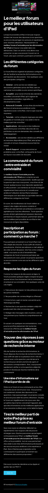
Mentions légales (21, 484)
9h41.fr (10, 473)
